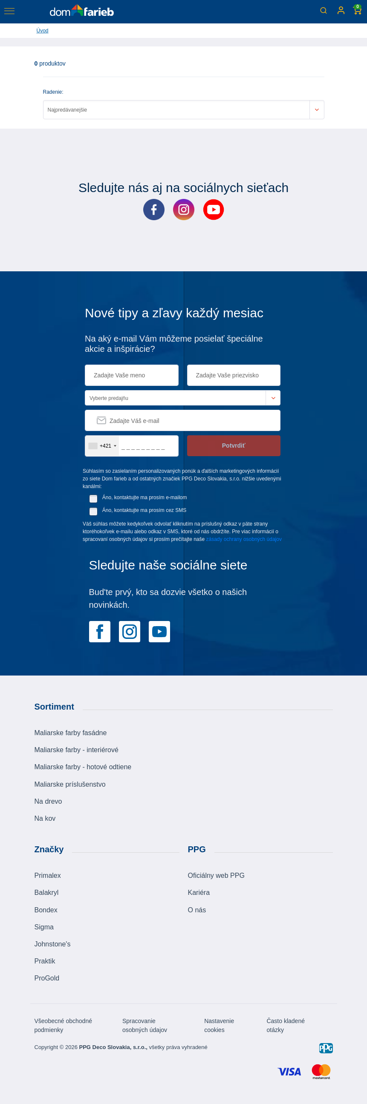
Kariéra (199, 892)
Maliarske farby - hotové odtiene (83, 766)
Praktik (45, 961)
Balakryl (47, 892)
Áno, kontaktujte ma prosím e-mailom (144, 497)
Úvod (43, 31)
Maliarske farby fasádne (71, 732)
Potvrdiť (234, 445)
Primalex (48, 875)
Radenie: (53, 92)
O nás (197, 910)
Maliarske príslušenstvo (70, 784)
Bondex (46, 910)
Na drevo (48, 801)
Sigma (44, 927)
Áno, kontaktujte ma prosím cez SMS (144, 510)
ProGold (47, 978)
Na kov (45, 818)
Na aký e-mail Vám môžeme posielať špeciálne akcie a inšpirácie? (174, 344)
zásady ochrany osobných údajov (244, 539)
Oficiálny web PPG (216, 875)
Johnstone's (53, 944)
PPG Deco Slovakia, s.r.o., (113, 1047)
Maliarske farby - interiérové (76, 749)
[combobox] (102, 446)
